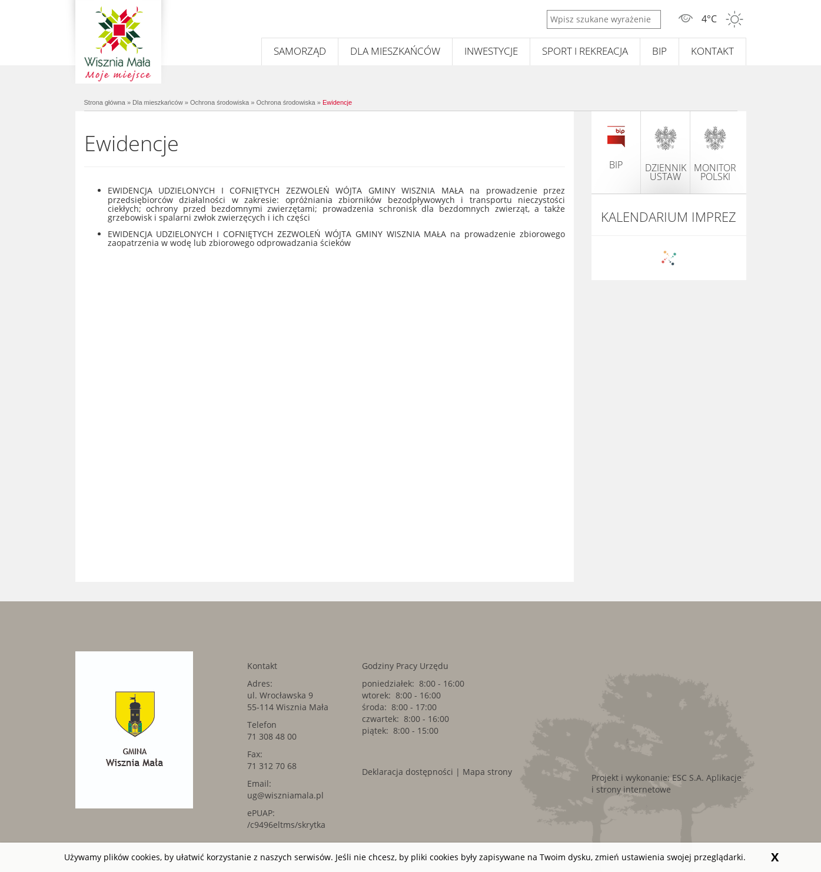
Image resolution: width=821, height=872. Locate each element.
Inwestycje (491, 51)
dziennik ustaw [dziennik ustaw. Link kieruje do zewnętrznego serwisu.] (665, 153)
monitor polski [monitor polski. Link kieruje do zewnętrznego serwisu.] (715, 153)
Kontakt (712, 51)
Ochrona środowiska (219, 102)
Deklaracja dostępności (407, 771)
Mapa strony (487, 771)
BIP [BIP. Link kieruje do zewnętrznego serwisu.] (659, 51)
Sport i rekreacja (585, 51)
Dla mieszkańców (395, 51)
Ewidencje (337, 102)
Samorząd (300, 51)
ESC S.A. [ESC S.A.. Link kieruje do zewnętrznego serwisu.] (688, 777)
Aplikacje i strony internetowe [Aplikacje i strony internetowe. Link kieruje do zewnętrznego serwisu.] (666, 783)
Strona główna (104, 102)
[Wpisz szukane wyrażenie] (604, 19)
